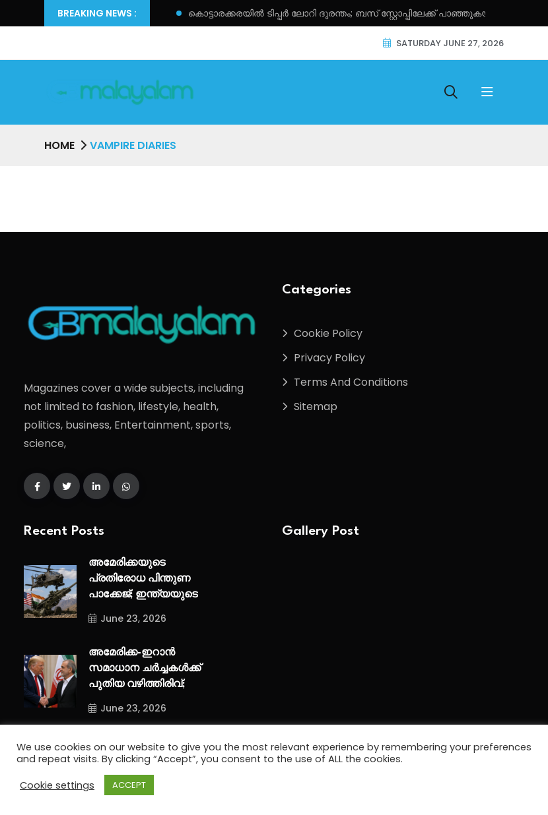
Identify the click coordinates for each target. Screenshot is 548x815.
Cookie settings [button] (57, 785)
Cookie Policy (328, 333)
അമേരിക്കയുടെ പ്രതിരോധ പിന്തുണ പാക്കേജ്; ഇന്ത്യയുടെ (142, 579)
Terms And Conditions (351, 382)
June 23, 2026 (127, 618)
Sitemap (315, 406)
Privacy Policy (329, 358)
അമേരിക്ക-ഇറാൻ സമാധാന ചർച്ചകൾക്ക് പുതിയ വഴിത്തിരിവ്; (144, 669)
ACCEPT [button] (129, 785)
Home (59, 145)
